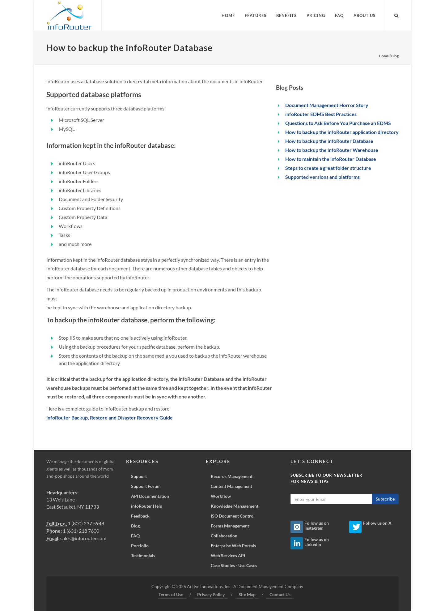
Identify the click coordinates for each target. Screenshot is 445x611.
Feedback (140, 515)
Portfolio (140, 545)
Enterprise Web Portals (233, 545)
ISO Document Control (233, 515)
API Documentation (150, 496)
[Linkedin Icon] (296, 543)
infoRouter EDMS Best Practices (321, 114)
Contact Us (279, 594)
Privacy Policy (211, 594)
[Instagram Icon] (296, 527)
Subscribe (385, 498)
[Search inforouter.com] (396, 14)
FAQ (135, 535)
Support (139, 476)
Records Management (231, 476)
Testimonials (143, 555)
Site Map (247, 594)
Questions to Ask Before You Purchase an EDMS (338, 123)
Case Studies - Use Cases (234, 565)
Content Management (231, 486)
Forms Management (230, 525)
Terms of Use (171, 594)
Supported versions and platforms (322, 177)
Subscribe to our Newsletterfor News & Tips (326, 478)
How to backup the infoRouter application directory (342, 132)
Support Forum (146, 486)
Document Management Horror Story (326, 105)
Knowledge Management (234, 506)
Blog (395, 56)
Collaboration (224, 535)
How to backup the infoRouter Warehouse (331, 150)
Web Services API (228, 555)
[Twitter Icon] (355, 527)
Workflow (221, 496)
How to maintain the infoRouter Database (330, 159)
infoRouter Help (146, 506)
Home (384, 56)
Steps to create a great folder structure (328, 168)
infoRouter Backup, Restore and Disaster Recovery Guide (109, 417)
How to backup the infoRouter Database (329, 141)
